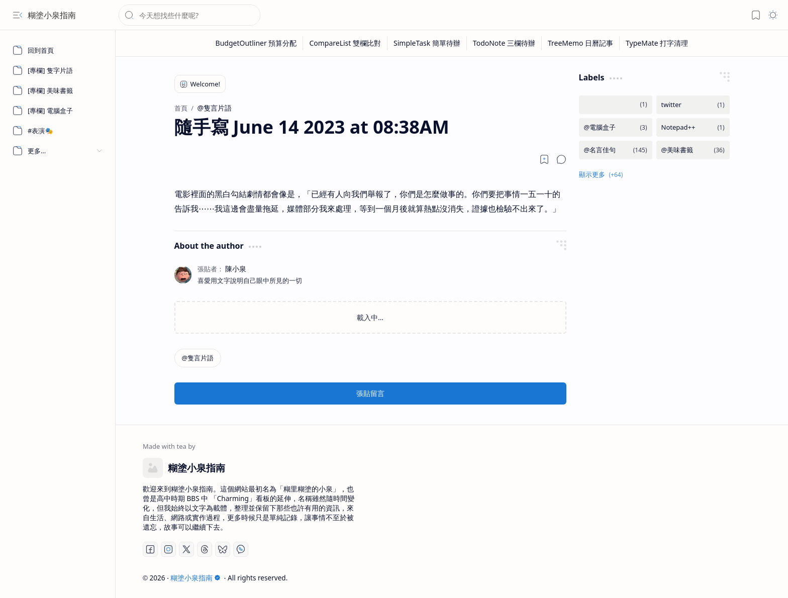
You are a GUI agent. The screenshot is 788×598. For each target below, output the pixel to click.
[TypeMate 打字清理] (657, 43)
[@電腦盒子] (615, 127)
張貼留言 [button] (370, 393)
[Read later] (544, 159)
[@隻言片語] (198, 358)
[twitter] (693, 104)
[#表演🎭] (58, 131)
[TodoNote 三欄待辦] (504, 43)
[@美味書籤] (693, 150)
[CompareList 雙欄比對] (345, 43)
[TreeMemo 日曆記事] (581, 43)
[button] (17, 15)
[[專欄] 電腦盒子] (58, 111)
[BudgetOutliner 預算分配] (257, 43)
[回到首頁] (58, 50)
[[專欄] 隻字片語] (58, 70)
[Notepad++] (693, 127)
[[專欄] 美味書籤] (58, 90)
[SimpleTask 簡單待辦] (427, 43)
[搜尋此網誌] (189, 15)
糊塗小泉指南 (52, 15)
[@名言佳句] (615, 150)
